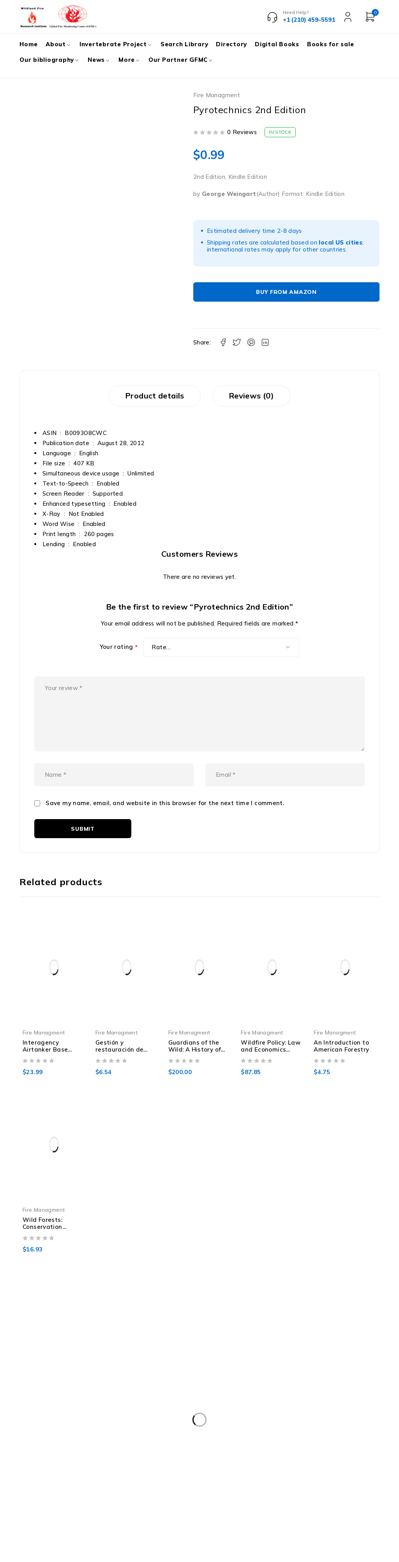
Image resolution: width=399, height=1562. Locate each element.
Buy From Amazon (286, 291)
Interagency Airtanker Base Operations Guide (49, 1055)
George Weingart (229, 193)
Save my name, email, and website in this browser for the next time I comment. (165, 808)
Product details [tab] (153, 396)
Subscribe (365, 1437)
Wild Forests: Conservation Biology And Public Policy (50, 1235)
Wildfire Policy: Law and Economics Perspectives (270, 1055)
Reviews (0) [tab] (252, 396)
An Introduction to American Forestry (341, 1051)
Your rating (119, 648)
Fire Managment (216, 95)
